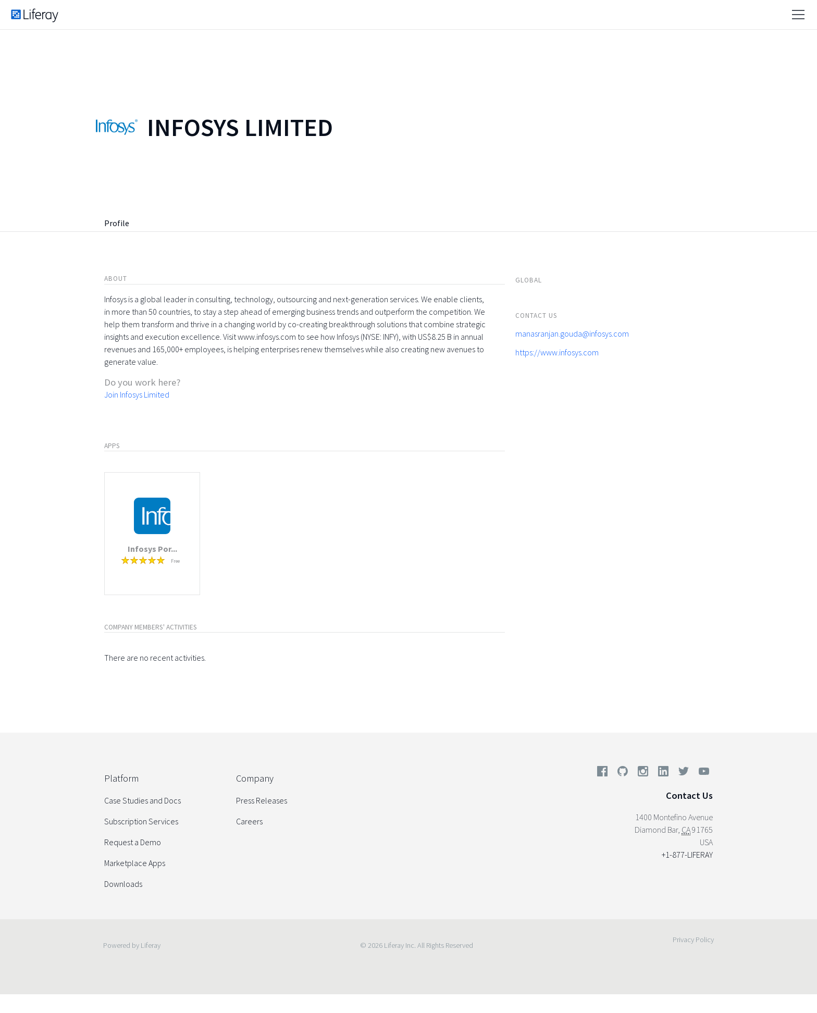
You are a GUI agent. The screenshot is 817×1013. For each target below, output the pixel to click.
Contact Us (689, 795)
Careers (249, 821)
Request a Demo (132, 842)
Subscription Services (141, 821)
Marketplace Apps (134, 863)
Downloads (123, 884)
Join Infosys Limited (136, 394)
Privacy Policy (693, 939)
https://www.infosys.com (557, 352)
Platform (121, 778)
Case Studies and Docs (142, 800)
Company (255, 778)
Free (175, 561)
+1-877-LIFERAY (687, 854)
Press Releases (261, 800)
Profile (116, 223)
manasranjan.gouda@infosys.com (572, 333)
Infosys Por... (152, 548)
